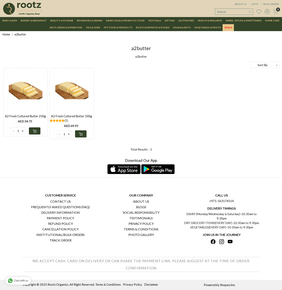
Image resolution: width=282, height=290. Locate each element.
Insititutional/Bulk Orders (60, 235)
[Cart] (34, 131)
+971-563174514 (221, 201)
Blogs (141, 207)
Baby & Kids (9, 20)
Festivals (154, 20)
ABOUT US (240, 4)
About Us (141, 201)
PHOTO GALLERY (141, 235)
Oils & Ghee (93, 27)
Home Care (272, 20)
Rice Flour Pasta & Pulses (152, 27)
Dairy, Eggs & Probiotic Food (125, 20)
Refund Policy (60, 223)
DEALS (228, 27)
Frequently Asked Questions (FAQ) (60, 207)
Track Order (60, 240)
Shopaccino (227, 285)
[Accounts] (267, 11)
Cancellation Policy (60, 229)
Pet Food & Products (118, 27)
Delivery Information (60, 212)
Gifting (170, 20)
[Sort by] (265, 65)
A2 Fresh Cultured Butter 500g (71, 116)
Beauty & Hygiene (61, 20)
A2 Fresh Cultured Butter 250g (25, 116)
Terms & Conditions (141, 229)
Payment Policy (60, 218)
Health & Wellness (210, 20)
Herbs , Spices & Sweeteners (244, 20)
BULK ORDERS (270, 4)
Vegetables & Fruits (207, 27)
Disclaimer (151, 284)
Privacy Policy (141, 223)
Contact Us (60, 201)
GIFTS (253, 4)
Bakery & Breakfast (34, 20)
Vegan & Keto (182, 27)
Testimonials (141, 218)
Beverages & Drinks (89, 20)
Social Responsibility (141, 212)
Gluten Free (186, 20)
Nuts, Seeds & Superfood (66, 27)
